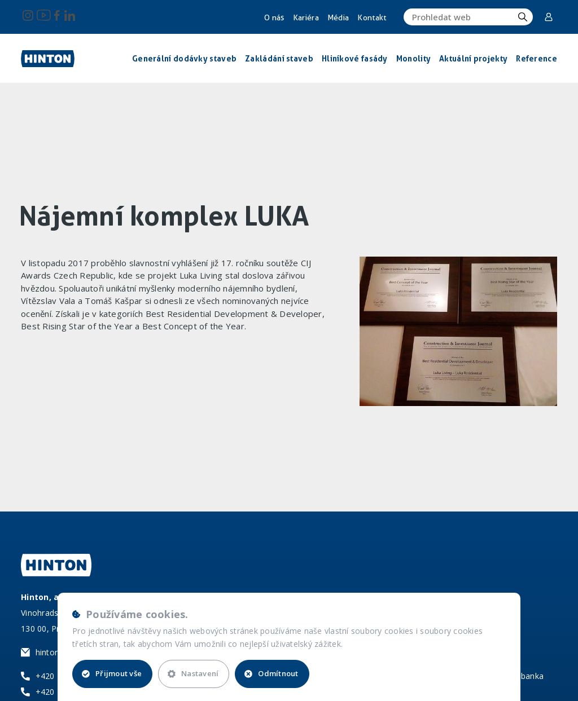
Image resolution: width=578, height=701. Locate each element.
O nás (274, 17)
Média (338, 17)
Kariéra (306, 17)
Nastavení (193, 673)
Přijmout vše (112, 673)
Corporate (548, 16)
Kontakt (371, 17)
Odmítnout (271, 673)
